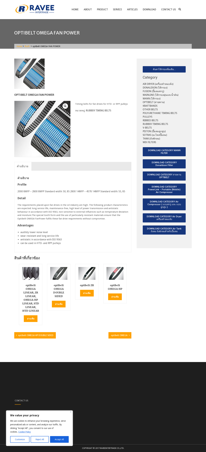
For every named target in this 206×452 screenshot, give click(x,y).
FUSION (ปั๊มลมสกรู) (153, 91)
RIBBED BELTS (150, 120)
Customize (20, 439)
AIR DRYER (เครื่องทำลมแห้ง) (158, 84)
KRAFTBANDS (150, 105)
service (117, 9)
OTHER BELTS (150, 109)
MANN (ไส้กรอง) (151, 98)
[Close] (70, 412)
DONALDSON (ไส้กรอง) (155, 87)
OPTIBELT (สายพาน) (154, 102)
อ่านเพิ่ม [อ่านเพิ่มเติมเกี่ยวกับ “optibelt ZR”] (87, 293)
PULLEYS (147, 116)
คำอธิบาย (22, 166)
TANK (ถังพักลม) (151, 138)
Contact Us (168, 9)
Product (102, 9)
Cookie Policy (24, 432)
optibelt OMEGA (119, 335)
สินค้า (27, 46)
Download (149, 9)
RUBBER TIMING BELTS (98, 110)
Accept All (59, 439)
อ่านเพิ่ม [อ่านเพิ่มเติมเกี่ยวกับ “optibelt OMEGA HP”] (115, 297)
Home (75, 9)
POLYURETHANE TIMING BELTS (160, 113)
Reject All (39, 439)
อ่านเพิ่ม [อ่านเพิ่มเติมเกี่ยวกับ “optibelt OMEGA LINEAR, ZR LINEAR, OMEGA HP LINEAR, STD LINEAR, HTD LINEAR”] (30, 318)
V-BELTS (147, 127)
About (88, 9)
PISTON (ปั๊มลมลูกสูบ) (154, 131)
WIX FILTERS (149, 142)
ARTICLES (132, 9)
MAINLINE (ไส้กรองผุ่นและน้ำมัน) (160, 94)
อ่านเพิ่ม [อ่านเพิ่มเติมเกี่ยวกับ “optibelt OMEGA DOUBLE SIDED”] (58, 304)
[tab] (23, 166)
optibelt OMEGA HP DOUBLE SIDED (35, 335)
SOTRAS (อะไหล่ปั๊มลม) (155, 135)
